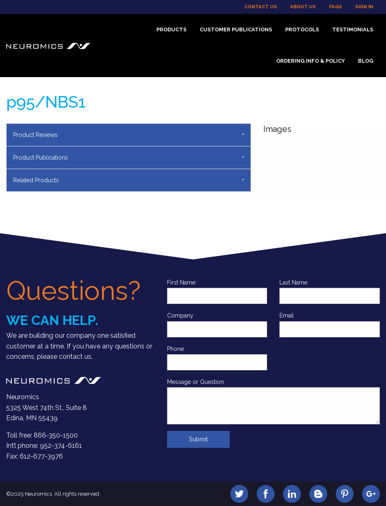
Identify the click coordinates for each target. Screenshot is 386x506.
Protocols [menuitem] (302, 29)
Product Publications (40, 157)
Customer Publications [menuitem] (236, 29)
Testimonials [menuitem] (352, 29)
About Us (303, 6)
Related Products (36, 180)
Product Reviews (35, 135)
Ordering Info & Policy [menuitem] (310, 61)
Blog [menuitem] (365, 61)
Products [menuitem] (171, 29)
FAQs (335, 6)
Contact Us (260, 6)
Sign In (364, 6)
